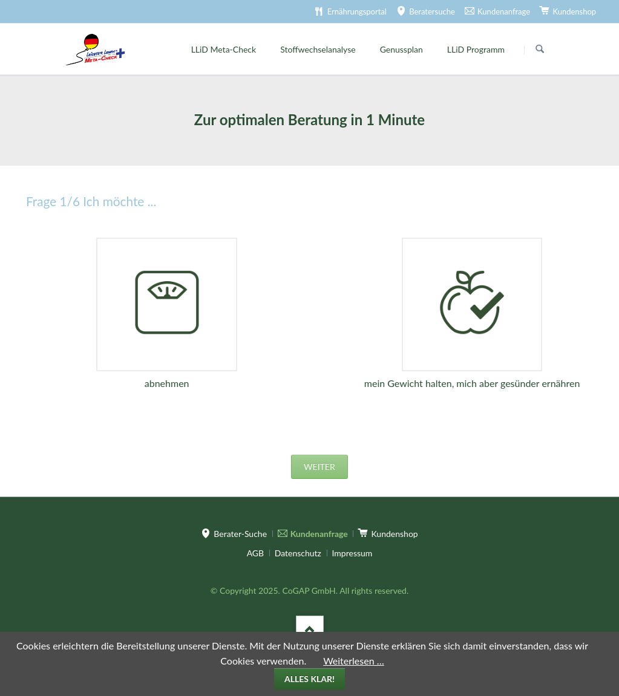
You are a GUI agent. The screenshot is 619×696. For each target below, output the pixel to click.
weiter (319, 466)
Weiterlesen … (353, 660)
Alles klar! (309, 679)
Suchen (539, 49)
